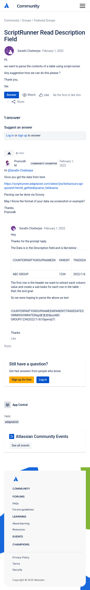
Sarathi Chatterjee (29, 50)
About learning (20, 523)
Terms (16, 563)
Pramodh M (20, 163)
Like (13, 338)
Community (28, 6)
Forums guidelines (23, 509)
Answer (11, 94)
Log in (10, 135)
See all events (20, 445)
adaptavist (11, 422)
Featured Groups (44, 20)
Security (17, 569)
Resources (18, 529)
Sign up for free (21, 379)
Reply (7, 346)
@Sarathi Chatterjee (20, 170)
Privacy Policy (20, 557)
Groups (26, 20)
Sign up (22, 135)
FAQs (15, 503)
